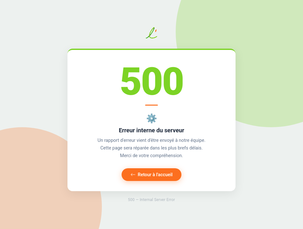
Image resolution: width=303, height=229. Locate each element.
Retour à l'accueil (151, 174)
